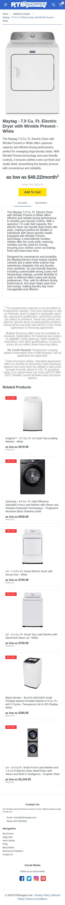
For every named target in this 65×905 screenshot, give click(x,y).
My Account (8, 833)
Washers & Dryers (21, 14)
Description (23, 203)
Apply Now (7, 837)
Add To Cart (32, 192)
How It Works (9, 840)
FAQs (5, 844)
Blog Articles (8, 847)
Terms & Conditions (36, 898)
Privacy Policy (42, 895)
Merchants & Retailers (13, 851)
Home (5, 14)
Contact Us (8, 854)
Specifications (41, 203)
